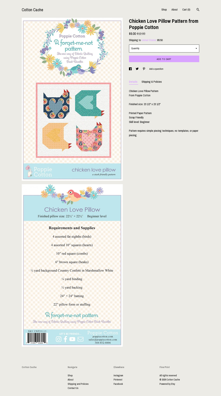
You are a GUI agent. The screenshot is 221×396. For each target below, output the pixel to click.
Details (133, 82)
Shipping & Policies (152, 82)
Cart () (186, 9)
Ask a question (156, 68)
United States (149, 40)
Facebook (118, 383)
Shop (164, 9)
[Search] (198, 10)
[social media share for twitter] (137, 68)
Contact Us (73, 388)
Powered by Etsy (167, 383)
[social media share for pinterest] (144, 68)
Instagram (118, 375)
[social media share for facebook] (130, 68)
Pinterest (118, 379)
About (174, 9)
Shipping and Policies (78, 383)
